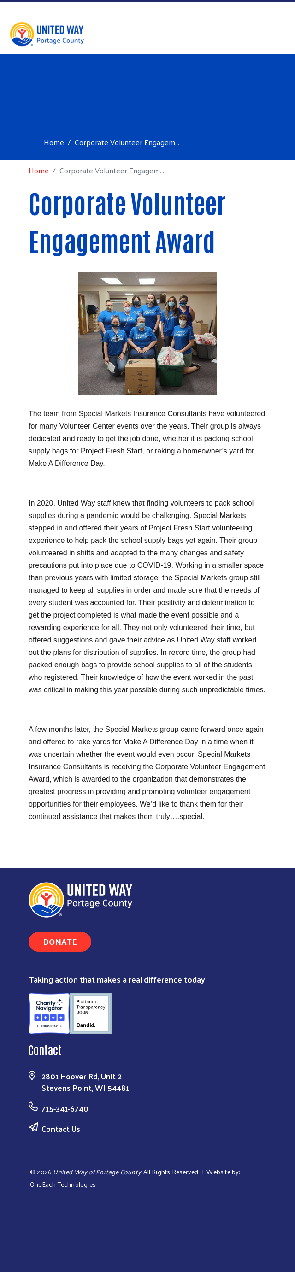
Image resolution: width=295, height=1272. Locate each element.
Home (54, 142)
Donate (60, 941)
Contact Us (60, 1129)
